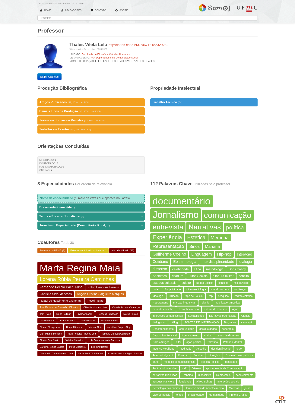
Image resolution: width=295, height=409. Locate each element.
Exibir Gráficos (49, 76)
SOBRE (121, 10)
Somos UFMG (214, 7)
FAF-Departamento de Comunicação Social (114, 57)
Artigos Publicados (91, 102)
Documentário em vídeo (91, 207)
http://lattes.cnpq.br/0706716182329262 (138, 45)
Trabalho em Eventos (91, 129)
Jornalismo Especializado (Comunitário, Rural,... (91, 225)
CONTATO (98, 10)
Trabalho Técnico (204, 102)
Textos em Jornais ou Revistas (91, 120)
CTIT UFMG (280, 399)
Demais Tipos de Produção (91, 111)
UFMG (247, 9)
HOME (46, 10)
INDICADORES (71, 10)
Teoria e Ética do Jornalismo (91, 216)
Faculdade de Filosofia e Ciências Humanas (106, 54)
